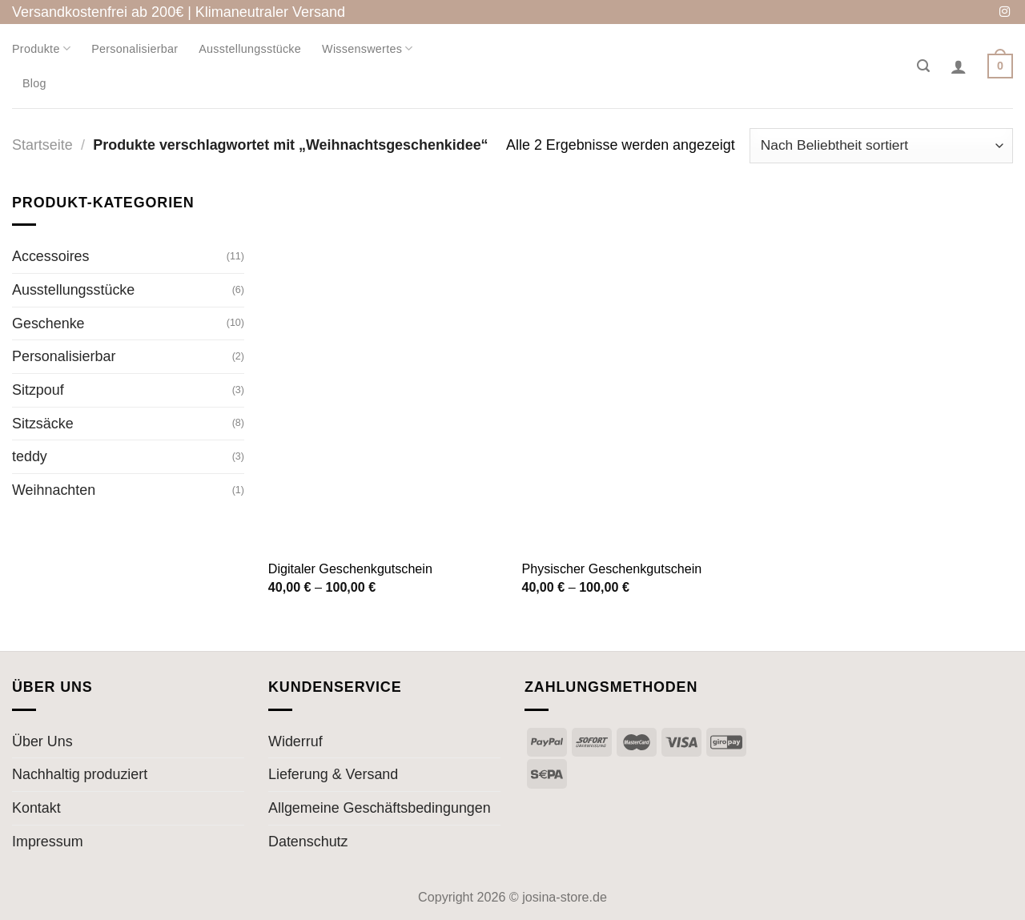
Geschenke (48, 323)
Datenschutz (308, 842)
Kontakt (36, 808)
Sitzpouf (38, 390)
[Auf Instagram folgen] (1004, 12)
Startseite (42, 145)
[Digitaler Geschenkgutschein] (387, 369)
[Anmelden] (959, 66)
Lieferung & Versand (333, 774)
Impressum (47, 842)
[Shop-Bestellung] (881, 145)
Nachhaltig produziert (79, 774)
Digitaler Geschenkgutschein (350, 568)
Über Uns (42, 741)
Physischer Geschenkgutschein (611, 568)
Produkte (41, 48)
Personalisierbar (134, 48)
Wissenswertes (367, 48)
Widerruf (295, 741)
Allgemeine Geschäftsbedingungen (379, 808)
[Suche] (923, 66)
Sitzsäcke (43, 423)
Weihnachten (53, 490)
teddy (29, 456)
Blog (34, 83)
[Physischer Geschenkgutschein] (640, 369)
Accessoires (51, 256)
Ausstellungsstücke (250, 48)
